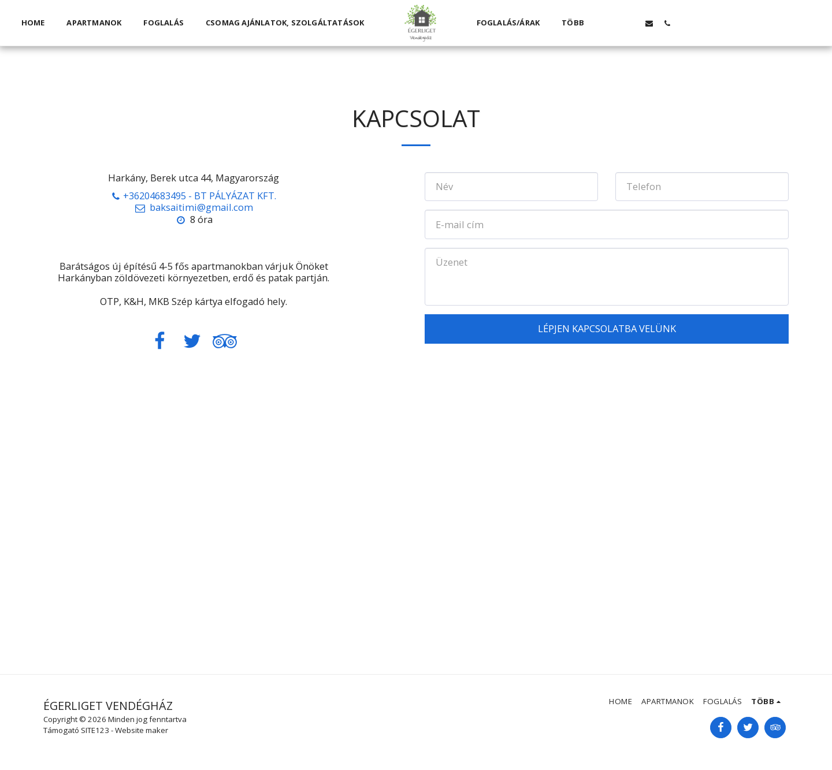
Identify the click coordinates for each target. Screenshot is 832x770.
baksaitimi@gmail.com (193, 207)
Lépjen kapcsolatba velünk (607, 328)
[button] (613, 23)
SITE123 (95, 730)
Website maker (141, 730)
